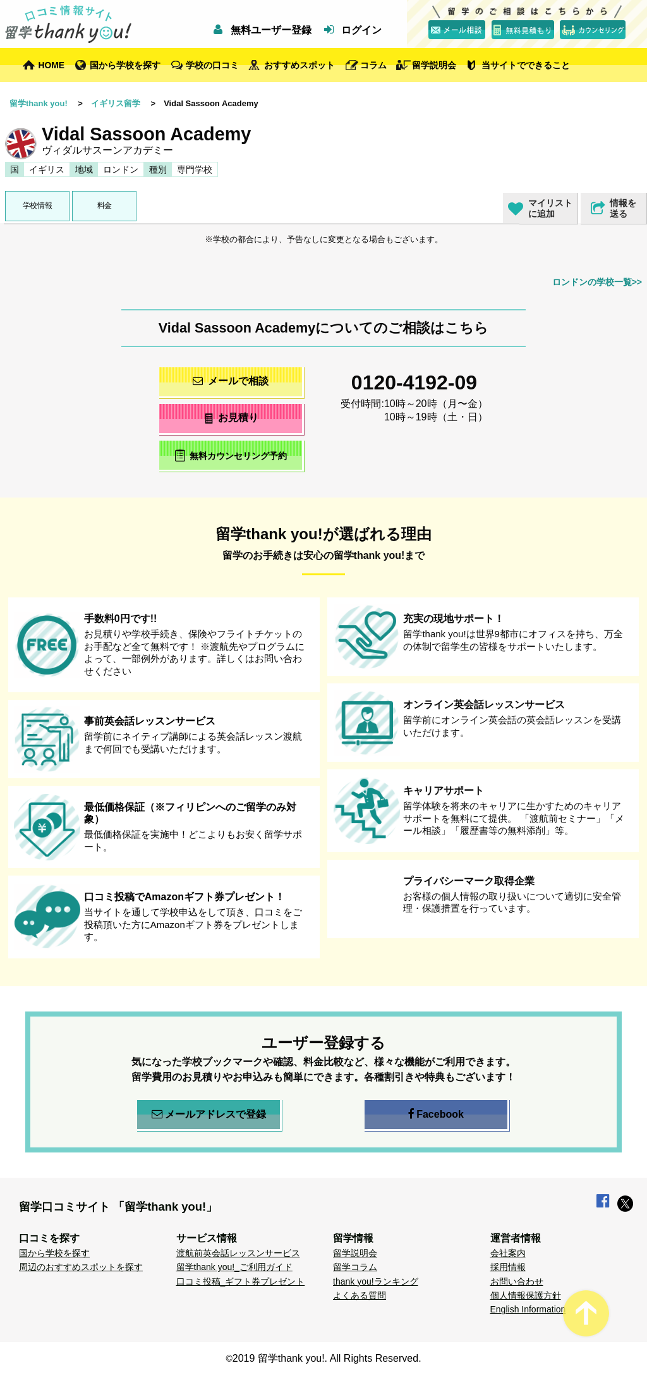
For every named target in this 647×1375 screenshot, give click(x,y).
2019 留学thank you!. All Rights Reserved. (327, 1358)
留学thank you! (38, 103)
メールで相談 (231, 381)
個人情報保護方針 (525, 1295)
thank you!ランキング (375, 1281)
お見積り (230, 417)
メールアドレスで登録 (209, 1114)
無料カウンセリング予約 (231, 455)
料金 (104, 205)
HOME (52, 65)
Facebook (436, 1114)
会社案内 (508, 1253)
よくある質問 (359, 1295)
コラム (373, 65)
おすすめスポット (299, 65)
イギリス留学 (115, 103)
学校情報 (37, 205)
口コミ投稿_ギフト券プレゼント (240, 1281)
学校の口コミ (212, 65)
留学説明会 (434, 65)
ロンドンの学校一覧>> (597, 282)
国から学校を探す (125, 65)
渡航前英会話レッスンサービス (238, 1253)
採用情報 (508, 1267)
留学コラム (355, 1267)
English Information (528, 1309)
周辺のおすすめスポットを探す (81, 1267)
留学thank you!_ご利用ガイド (234, 1267)
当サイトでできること (525, 65)
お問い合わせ (516, 1281)
